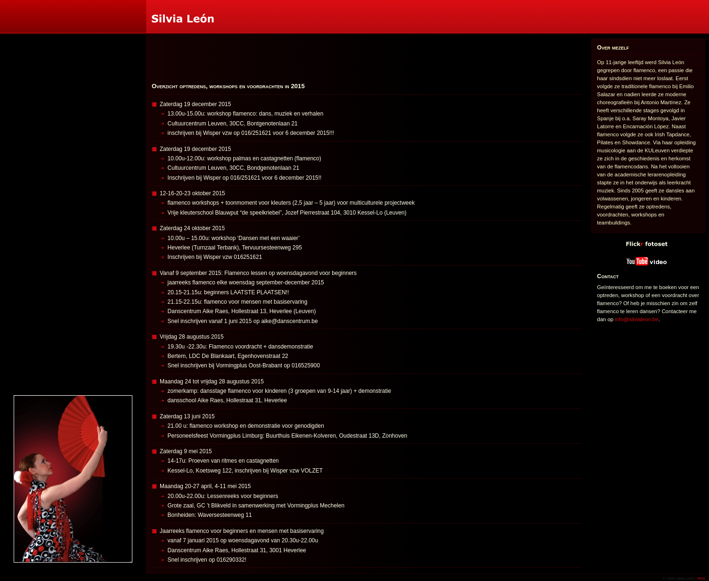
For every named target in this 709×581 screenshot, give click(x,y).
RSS (701, 578)
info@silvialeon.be (636, 319)
